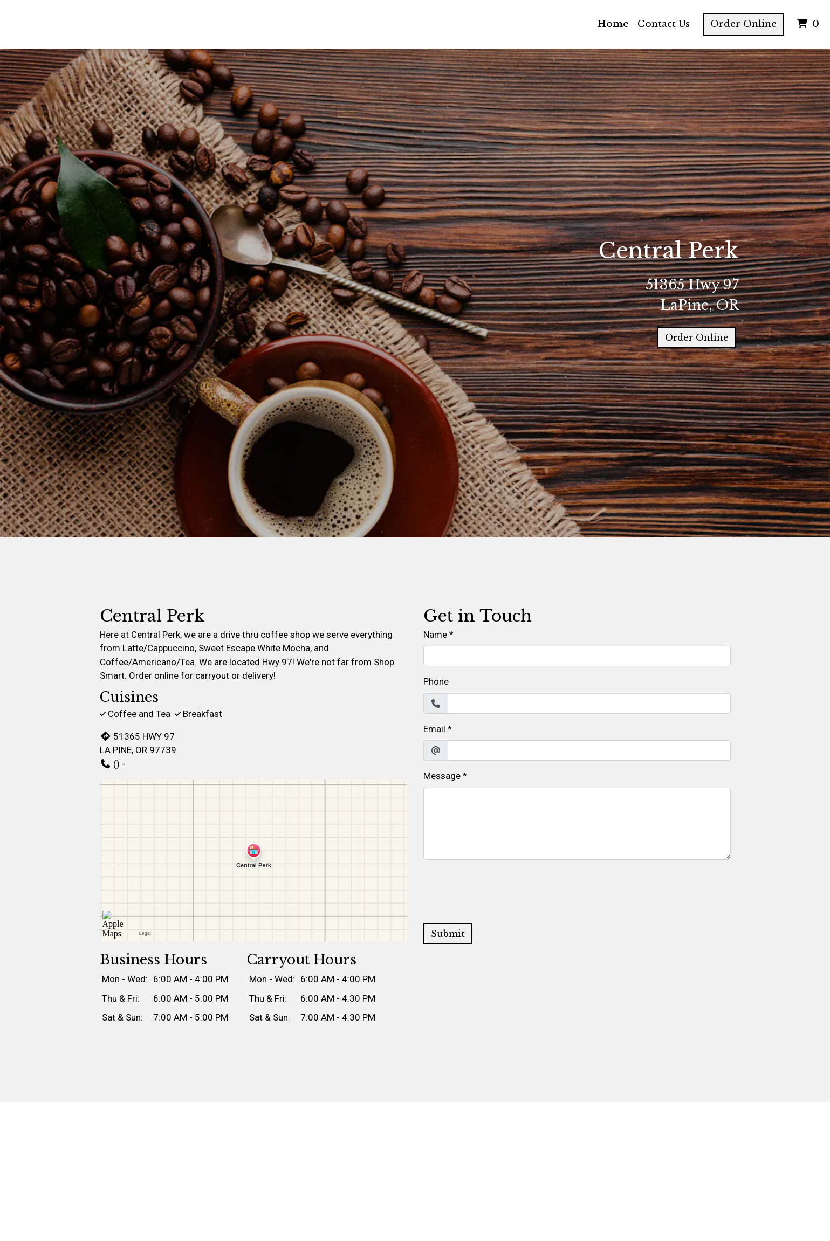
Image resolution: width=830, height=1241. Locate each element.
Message (442, 775)
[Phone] (589, 703)
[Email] (589, 750)
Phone (436, 681)
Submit (448, 933)
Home (613, 24)
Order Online (743, 24)
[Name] (577, 656)
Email (434, 728)
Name (435, 634)
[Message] (577, 824)
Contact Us (663, 24)
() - (112, 764)
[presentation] (505, 889)
